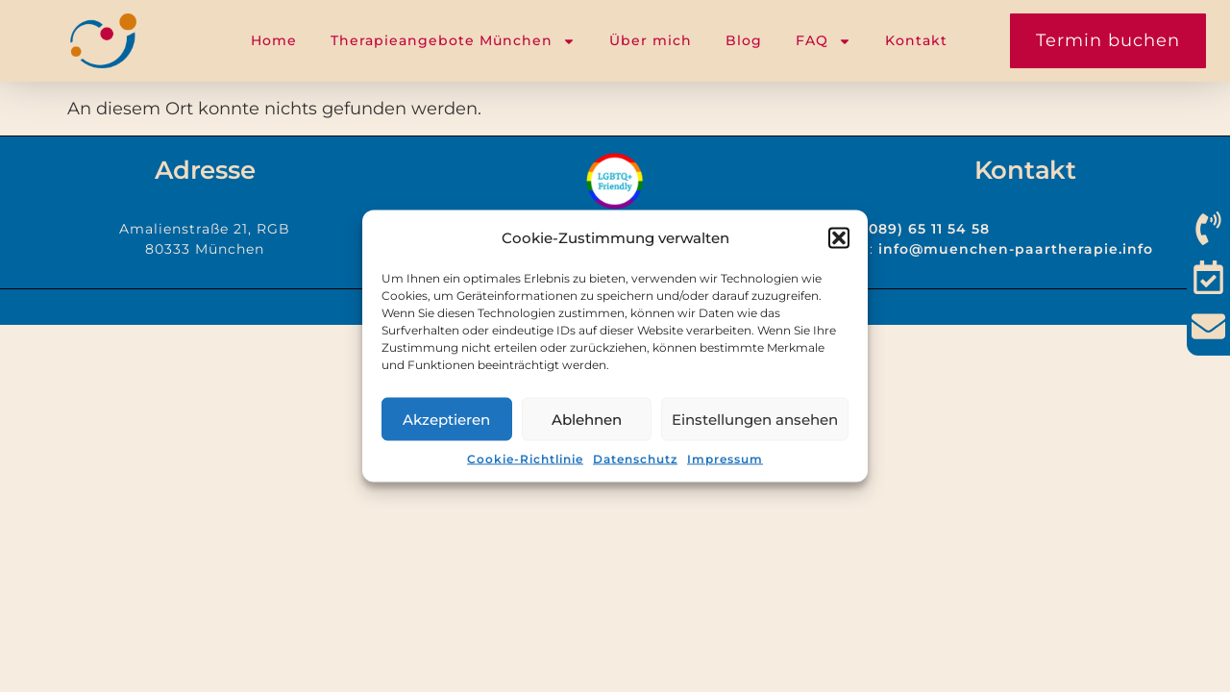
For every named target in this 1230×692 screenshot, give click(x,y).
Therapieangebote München (453, 41)
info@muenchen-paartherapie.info (1015, 249)
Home (274, 40)
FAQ (823, 41)
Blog (744, 40)
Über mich (650, 40)
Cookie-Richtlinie (525, 459)
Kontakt (916, 40)
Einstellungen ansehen (755, 418)
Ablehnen (587, 418)
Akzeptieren (446, 418)
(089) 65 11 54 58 (926, 228)
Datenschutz (635, 459)
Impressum (725, 459)
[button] (839, 237)
